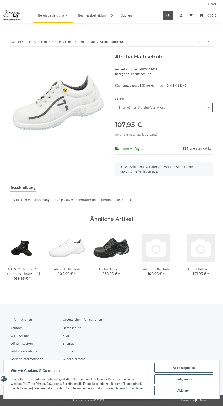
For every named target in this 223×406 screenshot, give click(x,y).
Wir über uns (20, 336)
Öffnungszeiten (21, 343)
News (212, 4)
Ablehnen (183, 390)
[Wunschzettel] (191, 15)
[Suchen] (140, 15)
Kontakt (16, 328)
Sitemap (69, 343)
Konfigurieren (183, 379)
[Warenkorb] (208, 15)
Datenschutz (72, 328)
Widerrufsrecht (74, 359)
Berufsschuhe (141, 74)
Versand (151, 134)
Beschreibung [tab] (23, 188)
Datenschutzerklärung (129, 388)
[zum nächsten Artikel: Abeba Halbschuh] (208, 41)
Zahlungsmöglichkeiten (27, 351)
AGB (66, 336)
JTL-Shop (200, 400)
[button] (181, 15)
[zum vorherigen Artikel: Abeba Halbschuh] (199, 41)
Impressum (71, 351)
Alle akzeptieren (184, 368)
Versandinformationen (26, 359)
